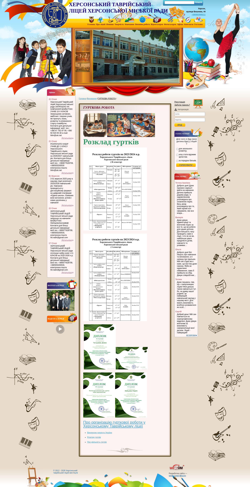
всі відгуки (190, 335)
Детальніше (67, 138)
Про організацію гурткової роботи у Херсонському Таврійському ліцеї (114, 424)
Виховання (92, 98)
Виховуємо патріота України (99, 433)
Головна (82, 98)
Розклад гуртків (94, 437)
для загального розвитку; (185, 150)
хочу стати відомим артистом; (187, 155)
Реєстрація (179, 102)
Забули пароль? (182, 105)
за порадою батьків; (187, 160)
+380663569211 (199, 15)
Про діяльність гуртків (97, 442)
